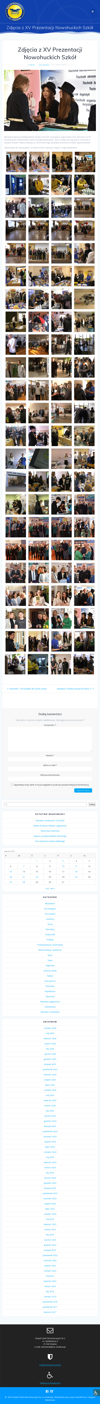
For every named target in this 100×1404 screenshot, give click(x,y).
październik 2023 (50, 1193)
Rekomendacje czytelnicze (50, 950)
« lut (47, 888)
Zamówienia (50, 1006)
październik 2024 (50, 1131)
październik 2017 (50, 1307)
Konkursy (50, 919)
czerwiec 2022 (50, 1270)
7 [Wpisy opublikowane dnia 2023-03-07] (23, 866)
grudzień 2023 (50, 1183)
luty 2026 (50, 1048)
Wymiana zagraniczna (50, 1001)
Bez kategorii (50, 908)
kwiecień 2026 (50, 1038)
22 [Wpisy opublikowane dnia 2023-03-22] (37, 876)
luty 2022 (50, 1291)
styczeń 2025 (50, 1116)
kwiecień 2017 (50, 1312)
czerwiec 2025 (50, 1090)
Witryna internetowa (50, 775)
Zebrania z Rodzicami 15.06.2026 (50, 820)
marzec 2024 (50, 1167)
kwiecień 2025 (50, 1100)
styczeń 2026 (50, 1054)
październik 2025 (50, 1069)
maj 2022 (50, 1276)
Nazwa (50, 755)
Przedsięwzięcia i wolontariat (50, 945)
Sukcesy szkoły (50, 970)
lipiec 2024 (50, 1147)
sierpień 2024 (50, 1141)
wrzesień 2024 (50, 1136)
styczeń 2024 (50, 1178)
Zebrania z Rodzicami (50, 1012)
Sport (50, 955)
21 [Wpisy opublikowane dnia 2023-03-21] (24, 876)
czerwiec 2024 (50, 1152)
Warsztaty (50, 986)
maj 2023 (50, 1219)
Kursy (50, 924)
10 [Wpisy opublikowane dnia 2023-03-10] (63, 866)
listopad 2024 (50, 1126)
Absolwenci (50, 903)
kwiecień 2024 (50, 1162)
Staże (50, 960)
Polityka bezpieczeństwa (50, 1365)
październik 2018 (50, 1301)
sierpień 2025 (50, 1079)
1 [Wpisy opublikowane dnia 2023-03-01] (37, 861)
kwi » (52, 888)
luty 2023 (50, 1234)
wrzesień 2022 (50, 1260)
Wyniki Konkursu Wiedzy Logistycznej (50, 825)
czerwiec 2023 (50, 1214)
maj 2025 (50, 1095)
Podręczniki (50, 934)
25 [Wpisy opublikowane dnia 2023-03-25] (76, 876)
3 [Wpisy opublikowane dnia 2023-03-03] (63, 861)
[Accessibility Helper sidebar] (96, 1392)
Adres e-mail (50, 765)
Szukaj (92, 804)
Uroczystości (50, 981)
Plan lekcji (50, 929)
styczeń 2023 (50, 1240)
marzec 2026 (50, 1043)
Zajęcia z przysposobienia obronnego (50, 836)
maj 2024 (50, 1157)
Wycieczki (50, 996)
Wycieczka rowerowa (50, 831)
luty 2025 (50, 1110)
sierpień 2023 (50, 1203)
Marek (32, 64)
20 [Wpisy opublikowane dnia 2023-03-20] (11, 876)
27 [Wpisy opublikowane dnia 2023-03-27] (11, 882)
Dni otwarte (44, 64)
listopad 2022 (50, 1250)
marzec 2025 (50, 1105)
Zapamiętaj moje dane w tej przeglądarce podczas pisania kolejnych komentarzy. (51, 784)
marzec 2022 (50, 1286)
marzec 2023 (50, 1229)
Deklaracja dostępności (50, 1383)
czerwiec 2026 (50, 1028)
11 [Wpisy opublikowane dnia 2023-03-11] (76, 866)
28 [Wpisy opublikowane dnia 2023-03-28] (24, 882)
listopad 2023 (50, 1188)
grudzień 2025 (50, 1059)
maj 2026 (50, 1033)
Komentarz (50, 725)
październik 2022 (50, 1255)
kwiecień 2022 (50, 1281)
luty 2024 (50, 1172)
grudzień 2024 (50, 1121)
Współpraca (50, 991)
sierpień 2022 (50, 1265)
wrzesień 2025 (50, 1074)
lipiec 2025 (50, 1085)
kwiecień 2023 (50, 1224)
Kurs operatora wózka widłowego (50, 841)
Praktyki (50, 939)
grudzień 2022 (50, 1245)
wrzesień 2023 (50, 1198)
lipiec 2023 (50, 1209)
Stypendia (50, 965)
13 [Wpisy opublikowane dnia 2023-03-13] (11, 871)
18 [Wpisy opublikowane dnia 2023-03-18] (76, 871)
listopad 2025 (50, 1064)
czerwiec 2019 (50, 1296)
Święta (50, 975)
